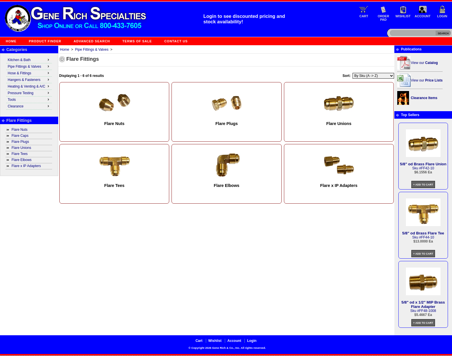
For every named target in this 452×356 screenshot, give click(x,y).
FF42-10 (427, 168)
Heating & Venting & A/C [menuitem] (29, 86)
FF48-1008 (427, 311)
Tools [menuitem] (29, 99)
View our (424, 63)
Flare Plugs (20, 142)
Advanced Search (92, 41)
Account (423, 16)
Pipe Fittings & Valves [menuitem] (29, 66)
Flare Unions (21, 148)
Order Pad (383, 17)
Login (442, 16)
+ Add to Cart (423, 184)
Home (11, 41)
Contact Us (176, 41)
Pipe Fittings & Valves (91, 50)
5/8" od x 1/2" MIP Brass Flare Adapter (423, 304)
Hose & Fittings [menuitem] (29, 73)
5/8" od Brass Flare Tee (423, 233)
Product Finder (45, 41)
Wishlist (403, 16)
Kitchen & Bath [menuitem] (29, 59)
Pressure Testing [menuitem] (29, 92)
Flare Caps (20, 136)
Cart (363, 16)
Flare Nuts (19, 130)
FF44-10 (427, 237)
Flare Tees (20, 154)
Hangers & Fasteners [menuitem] (29, 79)
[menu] (29, 83)
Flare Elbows (21, 160)
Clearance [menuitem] (29, 106)
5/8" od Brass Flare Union (423, 164)
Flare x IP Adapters (26, 166)
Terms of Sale (137, 41)
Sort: (346, 76)
